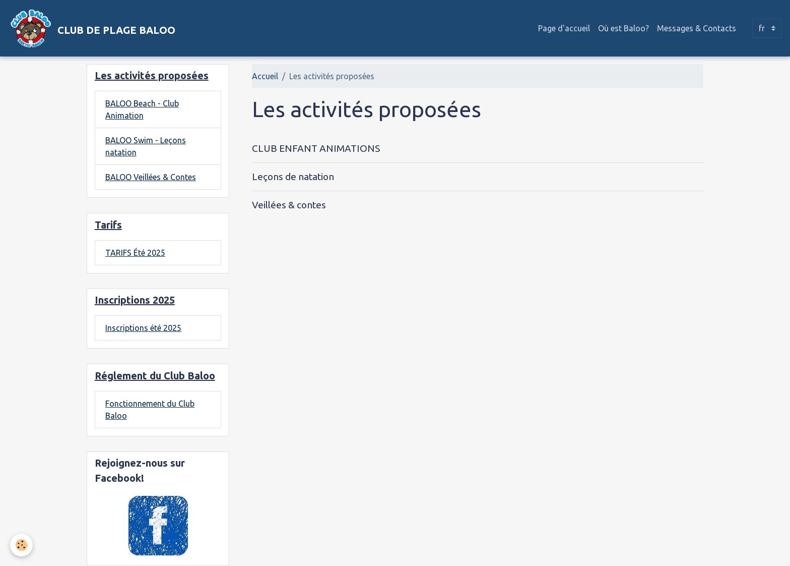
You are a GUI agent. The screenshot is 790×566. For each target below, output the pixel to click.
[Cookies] (21, 545)
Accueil (265, 76)
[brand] (91, 28)
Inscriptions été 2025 (143, 327)
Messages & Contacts (696, 28)
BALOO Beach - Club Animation (142, 109)
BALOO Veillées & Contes (150, 177)
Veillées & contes (289, 204)
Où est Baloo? (623, 28)
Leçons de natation (293, 176)
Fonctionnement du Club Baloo (149, 409)
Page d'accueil (564, 28)
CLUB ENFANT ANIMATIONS (316, 148)
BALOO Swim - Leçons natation (145, 146)
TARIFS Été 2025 (135, 252)
